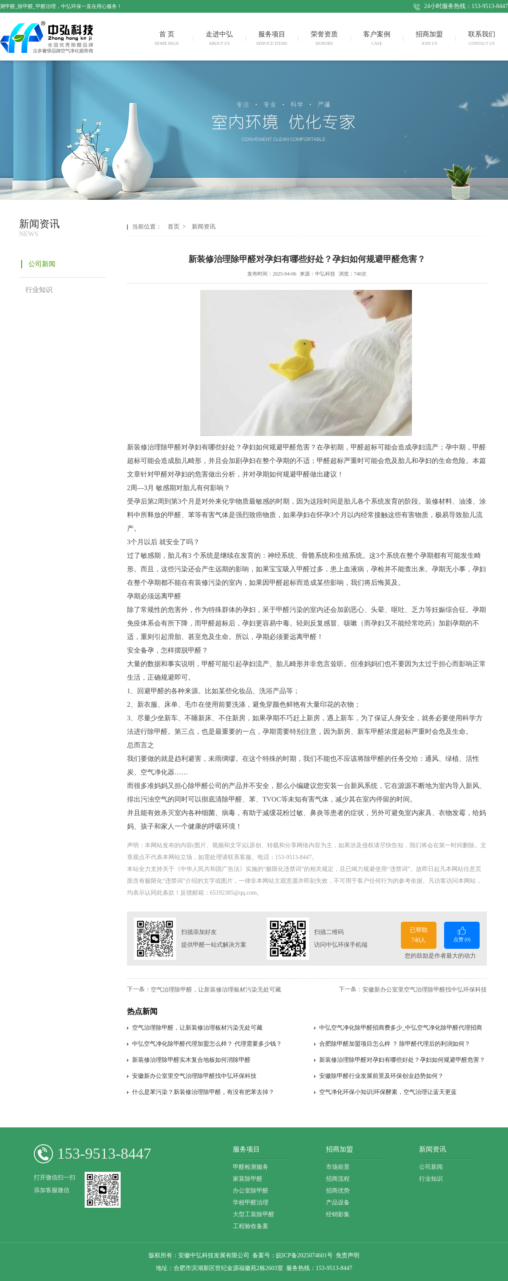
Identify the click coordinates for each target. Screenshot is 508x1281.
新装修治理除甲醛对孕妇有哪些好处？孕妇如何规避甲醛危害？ (402, 1060)
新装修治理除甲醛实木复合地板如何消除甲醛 (191, 1060)
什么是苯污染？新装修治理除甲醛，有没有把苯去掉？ (203, 1092)
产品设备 (338, 1202)
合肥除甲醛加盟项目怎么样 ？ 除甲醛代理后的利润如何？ (394, 1044)
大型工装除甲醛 (253, 1214)
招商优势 (338, 1190)
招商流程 (338, 1179)
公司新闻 (431, 1167)
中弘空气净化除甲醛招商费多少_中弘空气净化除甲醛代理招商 (400, 1028)
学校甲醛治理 (250, 1202)
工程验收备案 (250, 1226)
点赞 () (461, 933)
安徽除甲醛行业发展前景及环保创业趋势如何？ (381, 1076)
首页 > (178, 226)
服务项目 (246, 1149)
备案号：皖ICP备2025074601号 (292, 1255)
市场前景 (338, 1167)
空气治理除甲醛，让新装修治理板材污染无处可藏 (216, 989)
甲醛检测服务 (250, 1167)
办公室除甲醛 (250, 1190)
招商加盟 (339, 1149)
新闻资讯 (202, 226)
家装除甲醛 (247, 1179)
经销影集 (338, 1214)
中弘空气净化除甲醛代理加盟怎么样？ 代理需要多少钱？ (207, 1044)
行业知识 (431, 1179)
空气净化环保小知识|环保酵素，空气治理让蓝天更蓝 (388, 1092)
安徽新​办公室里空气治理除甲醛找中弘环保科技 (424, 989)
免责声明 (347, 1255)
